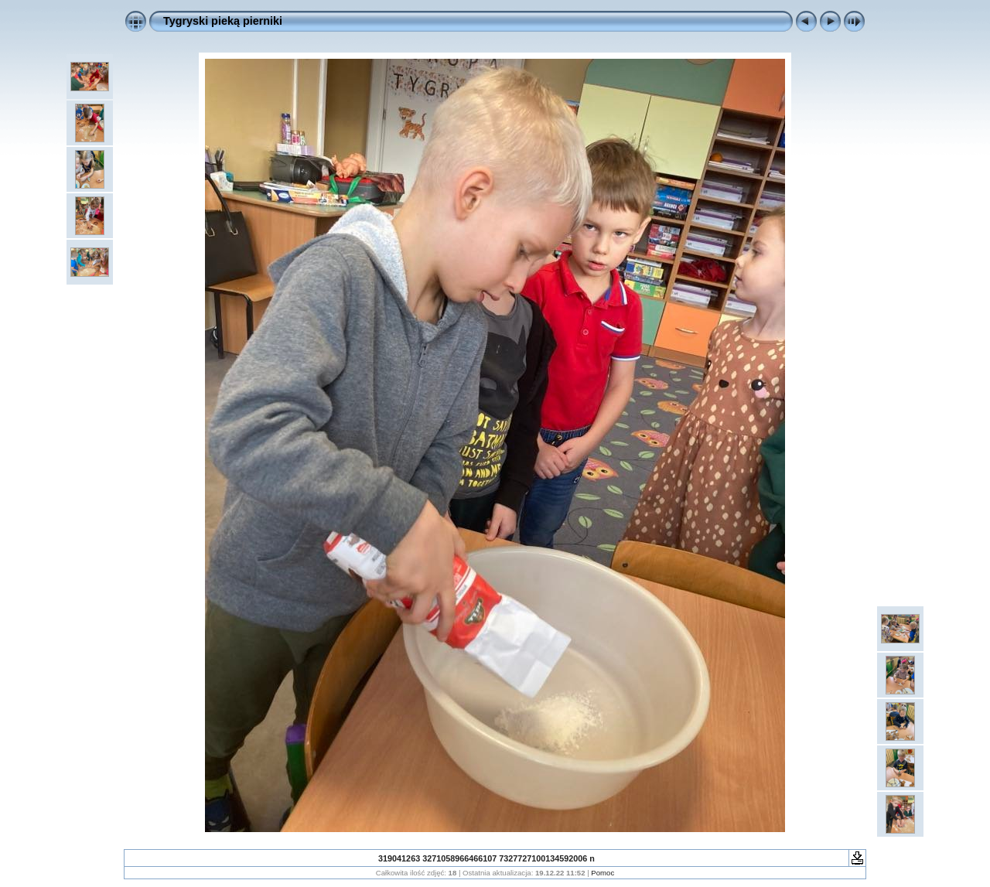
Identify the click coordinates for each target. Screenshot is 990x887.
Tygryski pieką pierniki (222, 21)
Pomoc (602, 872)
